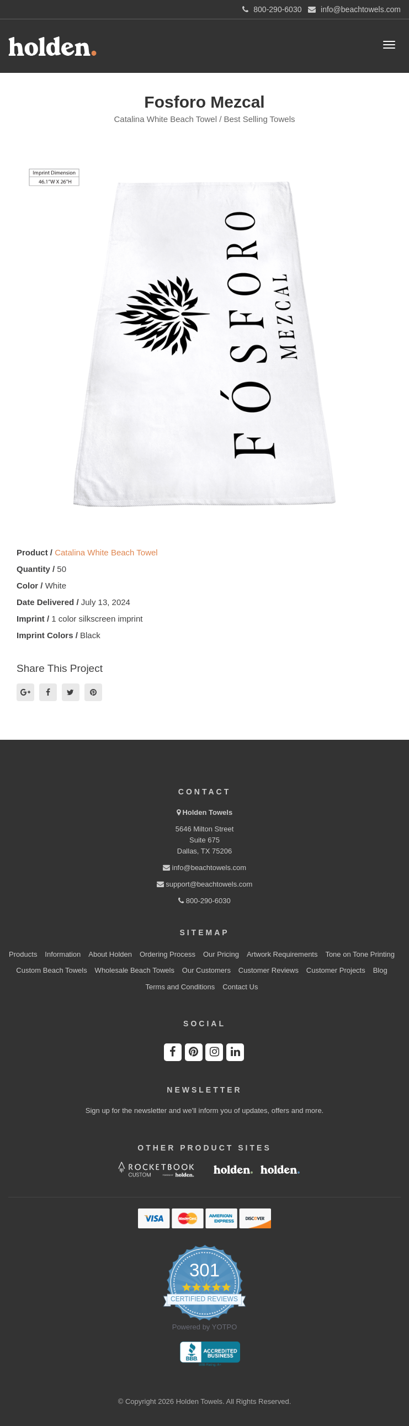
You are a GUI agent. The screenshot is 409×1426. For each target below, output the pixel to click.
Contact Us (240, 987)
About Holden (110, 954)
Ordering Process (167, 954)
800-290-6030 (204, 901)
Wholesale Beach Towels (134, 970)
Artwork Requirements (282, 954)
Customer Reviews (268, 970)
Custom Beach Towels (51, 970)
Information (63, 954)
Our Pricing (221, 954)
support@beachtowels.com (205, 884)
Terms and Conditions (180, 987)
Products (23, 954)
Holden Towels (207, 812)
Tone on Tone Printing (360, 954)
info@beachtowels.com (204, 867)
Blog (380, 970)
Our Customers (206, 970)
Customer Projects (335, 970)
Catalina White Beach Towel (106, 552)
